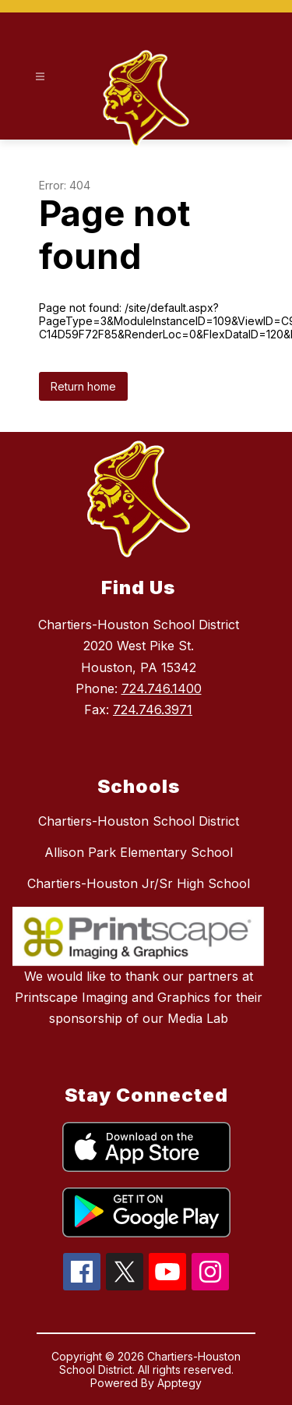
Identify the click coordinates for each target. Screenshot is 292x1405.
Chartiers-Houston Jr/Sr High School (138, 883)
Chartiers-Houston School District (138, 821)
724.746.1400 (161, 688)
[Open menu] (40, 77)
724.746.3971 (152, 709)
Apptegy (179, 1382)
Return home (83, 386)
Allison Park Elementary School (138, 852)
